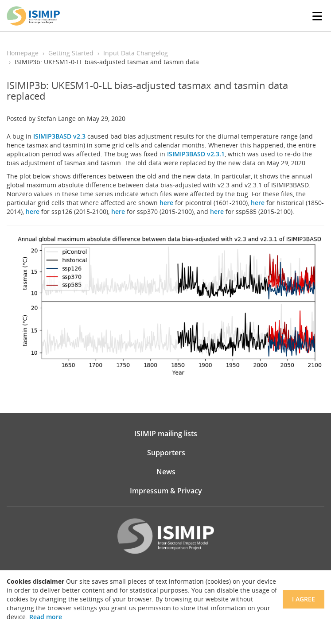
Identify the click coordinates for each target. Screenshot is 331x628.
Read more (45, 616)
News (165, 472)
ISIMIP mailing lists (165, 433)
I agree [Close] (303, 599)
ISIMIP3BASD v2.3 (59, 136)
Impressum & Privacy (166, 491)
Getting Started (70, 53)
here (166, 202)
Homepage (23, 53)
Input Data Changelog (135, 53)
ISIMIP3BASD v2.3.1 (196, 154)
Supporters (166, 452)
